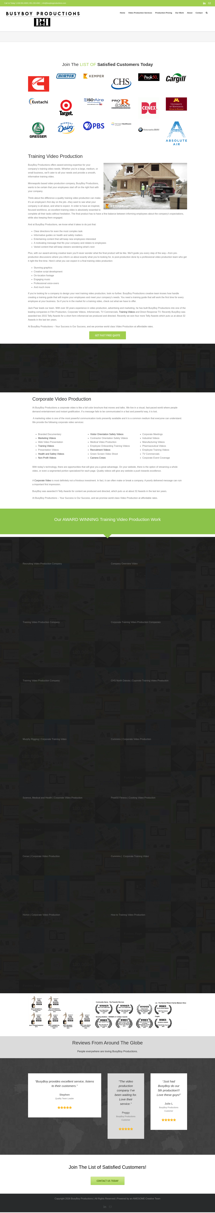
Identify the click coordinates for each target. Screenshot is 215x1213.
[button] (206, 13)
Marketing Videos (47, 438)
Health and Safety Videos (51, 454)
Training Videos (127, 312)
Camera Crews (98, 458)
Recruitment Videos (100, 450)
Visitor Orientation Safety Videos (106, 434)
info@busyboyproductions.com (54, 3)
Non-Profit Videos (47, 458)
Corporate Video (42, 480)
